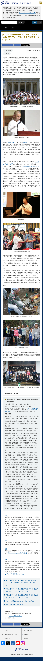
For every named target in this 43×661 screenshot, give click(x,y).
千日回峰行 (12, 142)
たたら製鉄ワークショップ (30, 166)
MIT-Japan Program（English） (17, 553)
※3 (6, 549)
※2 (6, 540)
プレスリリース (6, 638)
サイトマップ (27, 634)
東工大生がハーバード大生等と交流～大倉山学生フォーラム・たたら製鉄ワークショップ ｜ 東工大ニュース (22, 582)
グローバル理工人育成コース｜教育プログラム (20, 601)
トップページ (5, 630)
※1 (6, 515)
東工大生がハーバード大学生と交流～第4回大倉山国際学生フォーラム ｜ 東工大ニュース (22, 596)
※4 (6, 559)
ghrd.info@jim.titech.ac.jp (16, 616)
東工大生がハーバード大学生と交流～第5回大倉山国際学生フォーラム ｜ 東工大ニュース (22, 590)
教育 (7, 53)
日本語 (34, 22)
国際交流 (8, 50)
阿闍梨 (25, 142)
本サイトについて (28, 630)
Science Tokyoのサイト (26, 13)
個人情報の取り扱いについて (9, 634)
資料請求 (26, 638)
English (39, 22)
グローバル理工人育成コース (14, 574)
